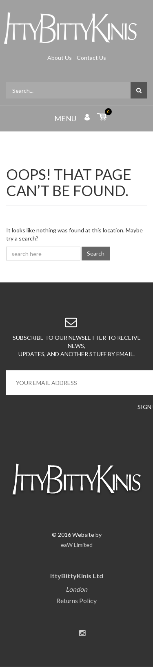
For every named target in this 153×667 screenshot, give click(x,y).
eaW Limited (77, 544)
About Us (60, 57)
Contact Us (91, 57)
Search (95, 253)
